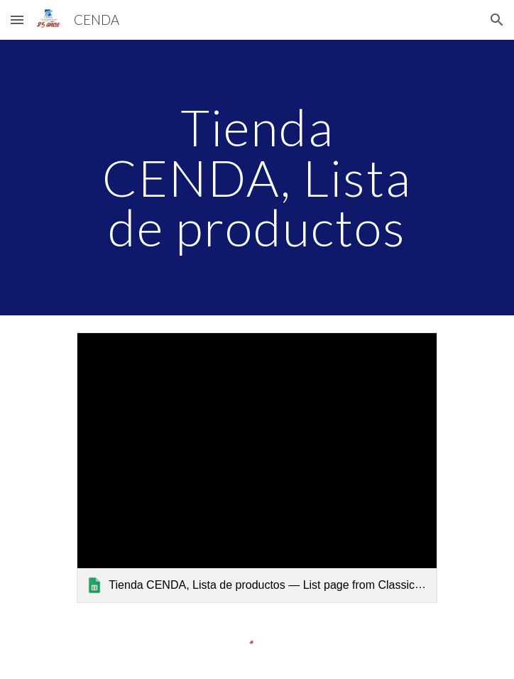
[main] (257, 178)
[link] (257, 467)
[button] (17, 19)
